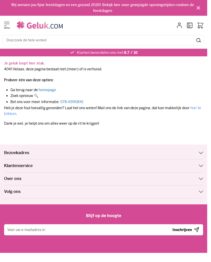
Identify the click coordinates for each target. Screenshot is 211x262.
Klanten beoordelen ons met (107, 52)
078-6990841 (71, 102)
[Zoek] (198, 40)
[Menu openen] (7, 24)
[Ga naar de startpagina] (40, 25)
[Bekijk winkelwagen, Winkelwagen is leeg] (200, 25)
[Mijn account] (179, 25)
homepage (47, 90)
